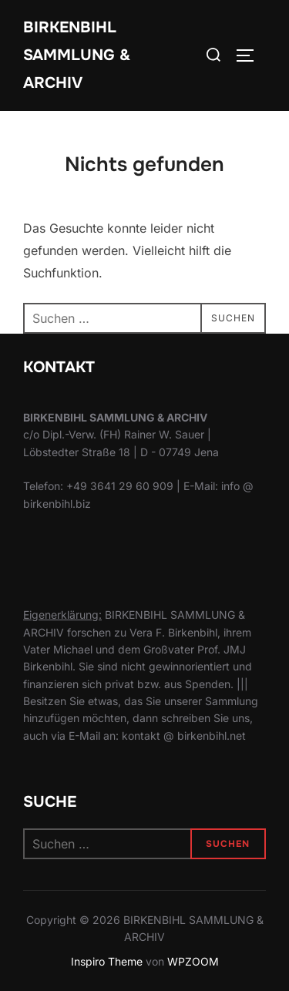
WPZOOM (193, 961)
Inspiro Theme (107, 961)
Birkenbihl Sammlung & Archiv (76, 55)
